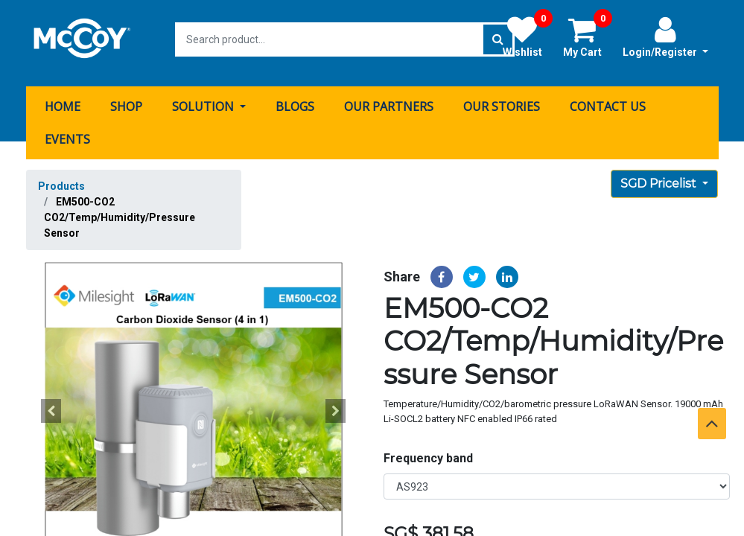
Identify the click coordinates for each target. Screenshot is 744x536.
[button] (51, 403)
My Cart (587, 36)
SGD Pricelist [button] (659, 176)
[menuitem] (63, 99)
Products (61, 179)
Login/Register (665, 36)
